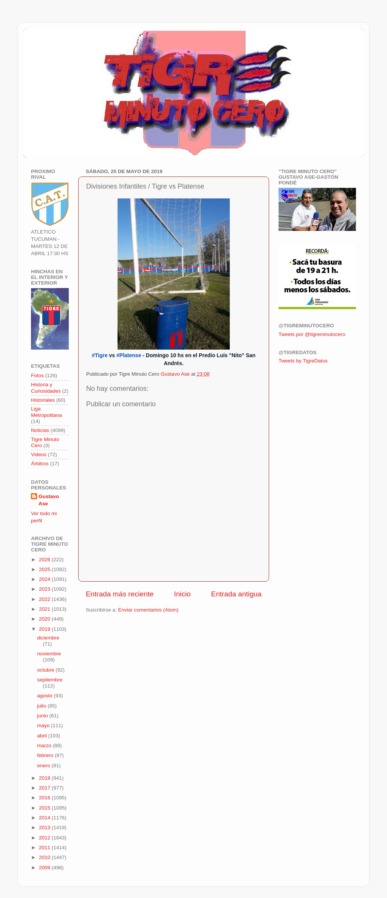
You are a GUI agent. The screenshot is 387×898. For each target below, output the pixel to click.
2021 (45, 609)
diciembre (48, 638)
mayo (44, 725)
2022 (45, 599)
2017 (45, 788)
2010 (45, 857)
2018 (45, 778)
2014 (45, 818)
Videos (38, 454)
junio (43, 715)
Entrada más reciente (120, 594)
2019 (45, 629)
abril (42, 736)
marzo (45, 745)
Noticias (40, 430)
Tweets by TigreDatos (303, 361)
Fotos (37, 375)
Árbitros (40, 463)
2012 (45, 838)
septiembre (49, 680)
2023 (45, 589)
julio (42, 706)
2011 (45, 847)
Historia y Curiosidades (46, 387)
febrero (46, 755)
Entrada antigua (236, 594)
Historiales (43, 400)
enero (44, 765)
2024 (45, 579)
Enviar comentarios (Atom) (148, 610)
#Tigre (100, 355)
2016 (45, 797)
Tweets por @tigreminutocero (312, 334)
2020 (45, 619)
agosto (45, 695)
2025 (45, 569)
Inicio (182, 594)
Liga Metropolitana (46, 412)
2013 (45, 827)
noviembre (49, 653)
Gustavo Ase (49, 500)
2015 (45, 808)
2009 (45, 867)
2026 (45, 559)
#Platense (128, 355)
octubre (46, 670)
